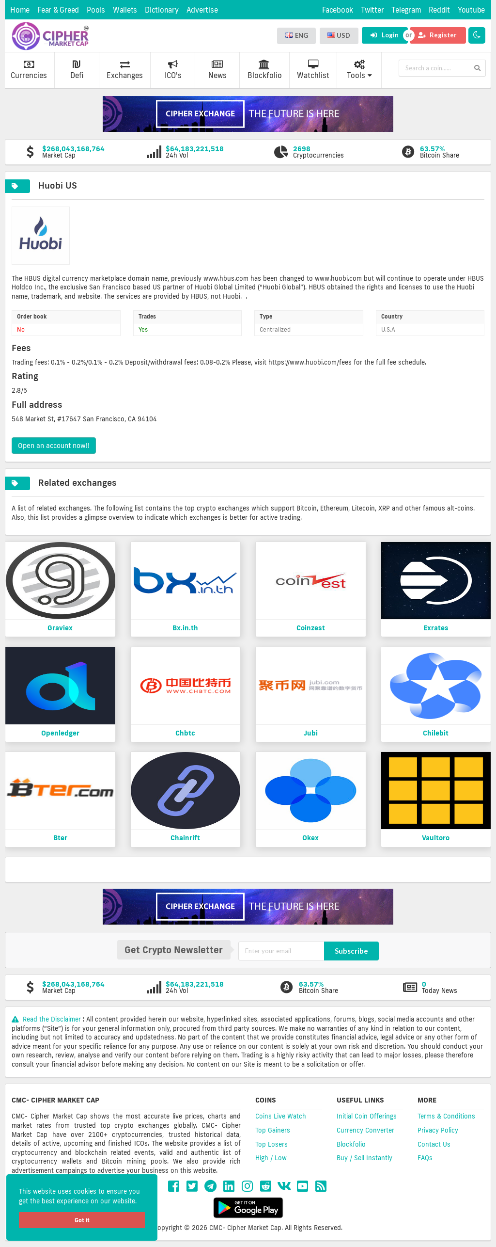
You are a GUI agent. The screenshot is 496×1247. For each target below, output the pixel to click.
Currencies (29, 70)
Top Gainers (272, 1130)
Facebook (337, 10)
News (217, 70)
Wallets (125, 10)
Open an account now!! (54, 445)
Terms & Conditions (446, 1116)
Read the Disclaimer (47, 1019)
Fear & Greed (58, 10)
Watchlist (313, 70)
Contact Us (434, 1144)
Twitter (372, 10)
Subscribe (351, 950)
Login (384, 35)
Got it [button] (82, 1220)
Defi (76, 70)
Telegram (406, 10)
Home (20, 10)
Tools (359, 70)
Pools (96, 10)
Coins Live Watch (280, 1116)
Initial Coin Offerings (367, 1116)
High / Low (271, 1158)
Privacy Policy (438, 1130)
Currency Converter (365, 1130)
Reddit (439, 10)
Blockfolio (265, 70)
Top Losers (271, 1144)
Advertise (202, 10)
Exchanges (125, 70)
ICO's (173, 70)
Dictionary (162, 10)
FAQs (425, 1158)
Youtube (471, 10)
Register (437, 35)
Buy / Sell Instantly (364, 1158)
